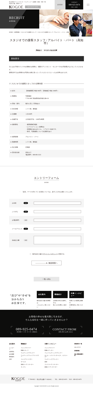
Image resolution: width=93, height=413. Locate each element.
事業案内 (11, 358)
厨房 (46, 363)
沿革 (10, 360)
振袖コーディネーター (27, 365)
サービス (23, 363)
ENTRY (60, 5)
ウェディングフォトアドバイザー (30, 357)
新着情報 (76, 352)
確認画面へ (53, 264)
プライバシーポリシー (50, 255)
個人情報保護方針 (78, 356)
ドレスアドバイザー (26, 360)
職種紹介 (58, 296)
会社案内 (42, 296)
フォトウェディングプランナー (53, 354)
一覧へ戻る (46, 280)
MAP (49, 380)
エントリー (77, 348)
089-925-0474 (63, 380)
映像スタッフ (25, 351)
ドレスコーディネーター (52, 365)
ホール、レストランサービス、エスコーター (56, 357)
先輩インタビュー (76, 296)
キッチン (23, 368)
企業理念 (11, 353)
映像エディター (49, 351)
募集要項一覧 (78, 345)
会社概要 (11, 355)
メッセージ (11, 349)
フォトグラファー (26, 349)
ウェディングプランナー (28, 354)
